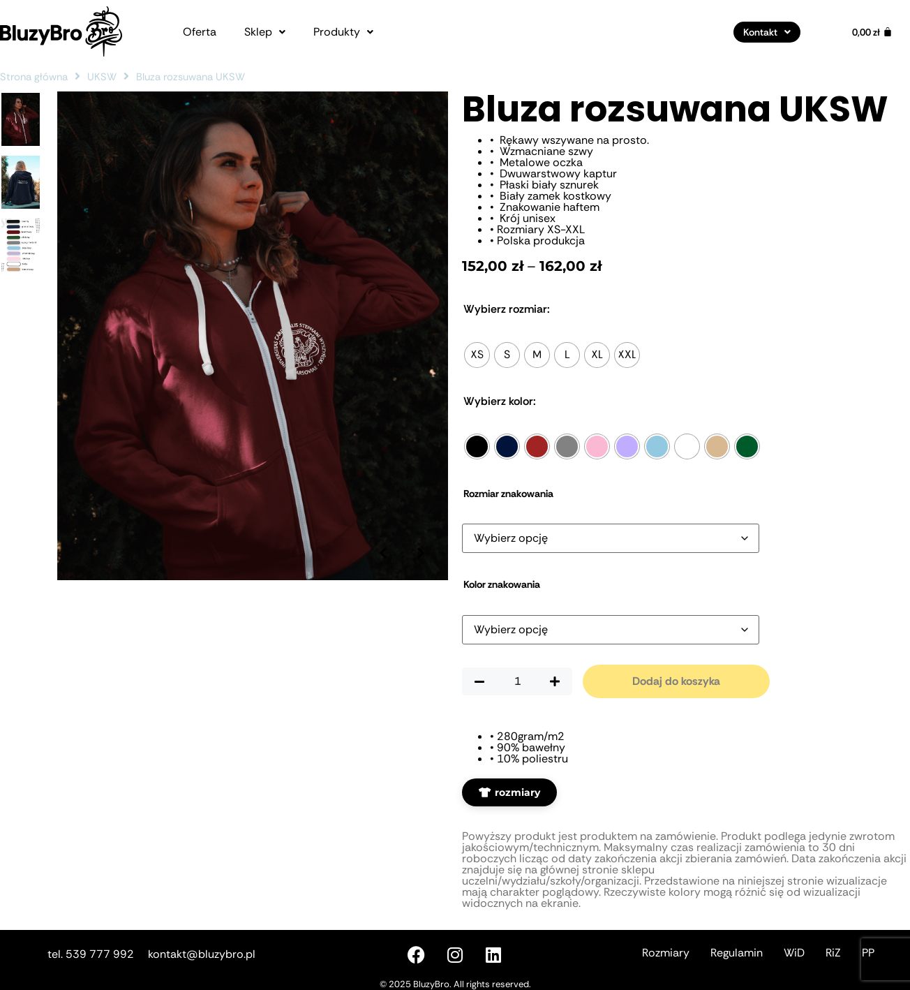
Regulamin (736, 952)
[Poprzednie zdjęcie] (382, 532)
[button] (264, 32)
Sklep (264, 32)
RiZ (833, 952)
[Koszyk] (872, 32)
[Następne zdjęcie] (420, 532)
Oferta (199, 32)
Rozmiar (506, 309)
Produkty (343, 32)
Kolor (499, 401)
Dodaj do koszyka (676, 681)
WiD (794, 952)
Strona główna (34, 77)
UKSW (102, 77)
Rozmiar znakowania (508, 493)
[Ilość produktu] (517, 681)
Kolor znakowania (501, 584)
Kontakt (767, 32)
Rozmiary (665, 952)
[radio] (477, 355)
